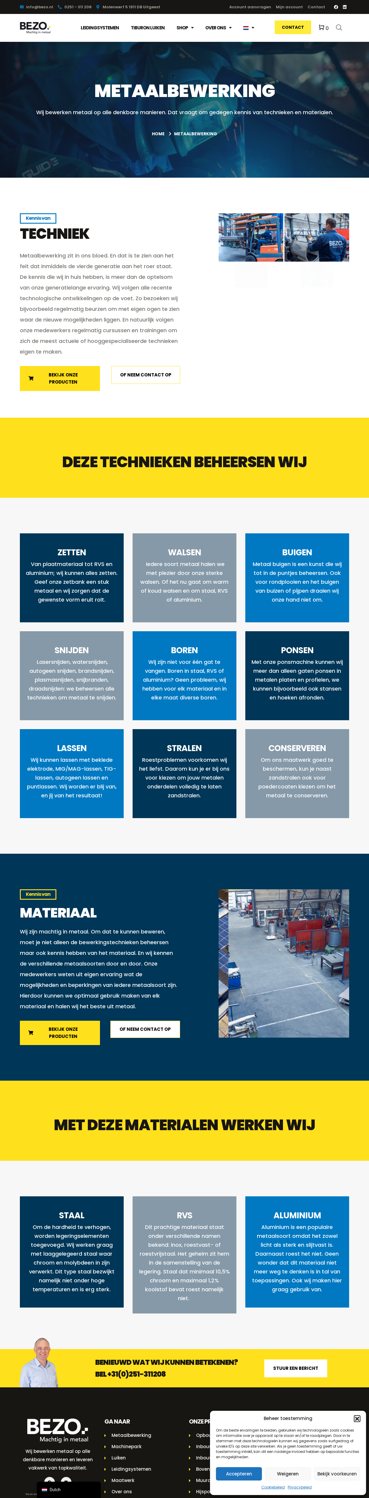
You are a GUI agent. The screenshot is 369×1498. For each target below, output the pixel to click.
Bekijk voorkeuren (337, 1474)
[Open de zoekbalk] (339, 27)
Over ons (218, 28)
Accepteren (239, 1474)
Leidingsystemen (100, 28)
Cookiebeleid (273, 1487)
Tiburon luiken (148, 28)
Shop (184, 28)
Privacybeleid (300, 1487)
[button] (357, 1418)
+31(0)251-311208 (136, 1376)
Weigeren (288, 1474)
